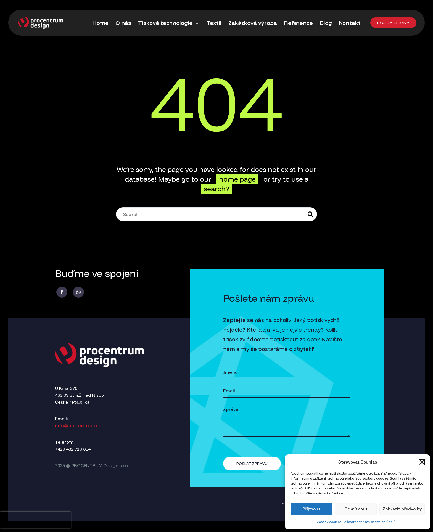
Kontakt (350, 22)
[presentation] (35, 520)
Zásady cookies (329, 522)
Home (100, 22)
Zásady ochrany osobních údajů (370, 522)
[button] (422, 462)
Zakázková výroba (252, 22)
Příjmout (311, 509)
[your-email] (286, 391)
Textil (214, 22)
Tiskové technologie (169, 23)
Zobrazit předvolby (402, 509)
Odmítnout (356, 509)
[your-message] (286, 420)
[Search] (216, 214)
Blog (326, 22)
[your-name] (286, 372)
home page (237, 179)
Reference (298, 22)
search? (216, 188)
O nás (123, 22)
